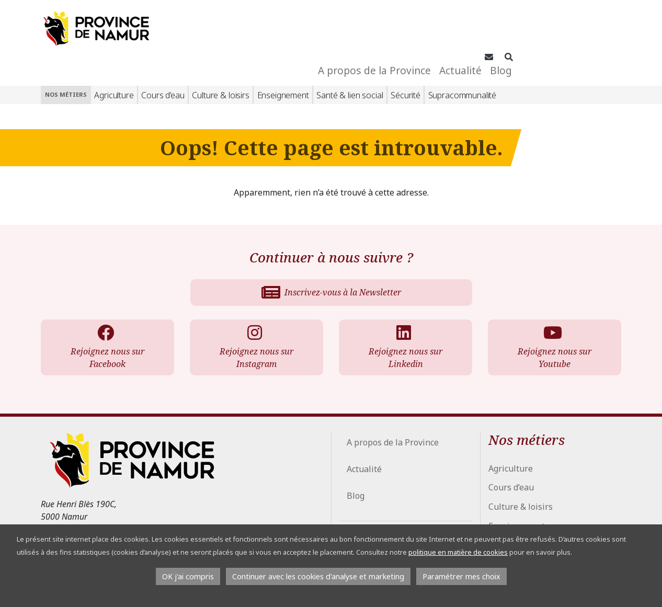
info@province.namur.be (99, 513)
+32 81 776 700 (84, 499)
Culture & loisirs (220, 60)
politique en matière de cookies (458, 552)
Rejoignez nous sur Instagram (254, 312)
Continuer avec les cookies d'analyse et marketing (318, 576)
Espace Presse (371, 523)
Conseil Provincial (375, 506)
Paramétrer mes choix (461, 576)
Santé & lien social (349, 60)
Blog (598, 31)
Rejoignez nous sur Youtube (552, 312)
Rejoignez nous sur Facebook (105, 312)
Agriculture (113, 60)
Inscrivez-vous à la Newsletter (331, 257)
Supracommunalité (462, 60)
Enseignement (283, 60)
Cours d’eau (162, 60)
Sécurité (405, 60)
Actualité (557, 31)
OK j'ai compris (188, 576)
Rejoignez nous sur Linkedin (403, 312)
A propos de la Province (471, 31)
